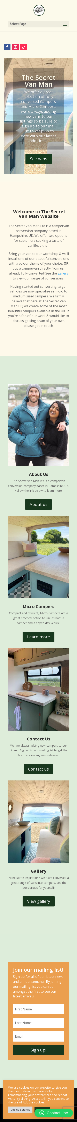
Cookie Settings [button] (20, 1109)
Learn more (38, 637)
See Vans (38, 158)
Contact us (38, 769)
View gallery (38, 901)
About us (38, 504)
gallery (63, 273)
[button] (53, 1113)
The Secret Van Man (38, 80)
